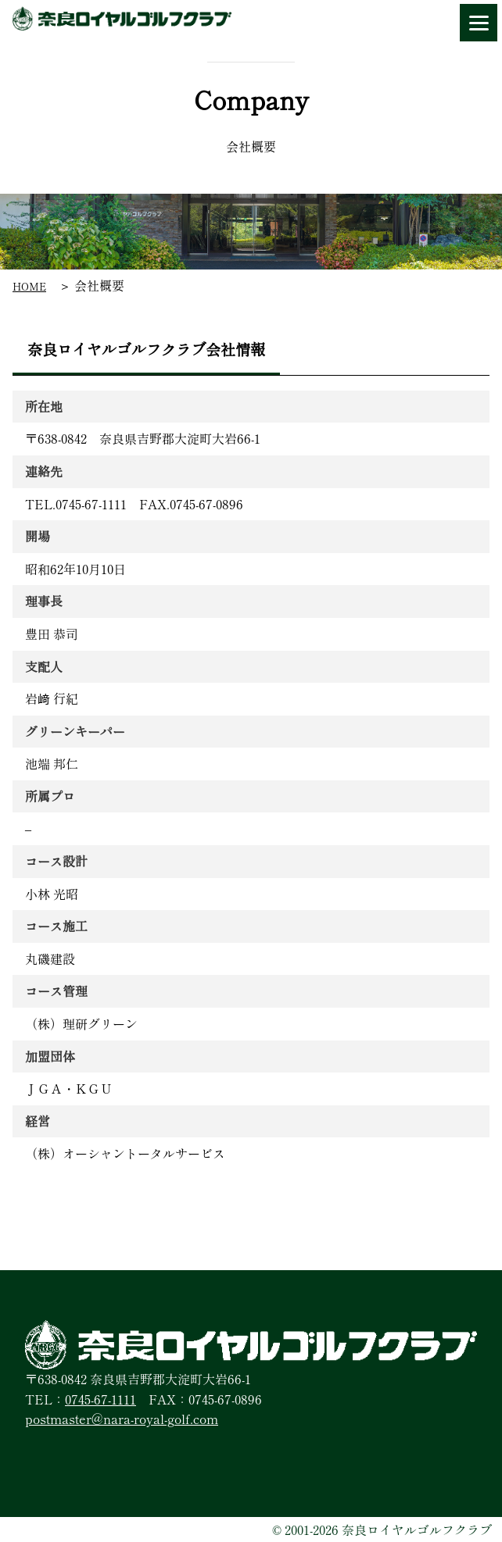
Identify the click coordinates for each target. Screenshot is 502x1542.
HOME (29, 286)
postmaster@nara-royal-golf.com (121, 1418)
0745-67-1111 (100, 1399)
